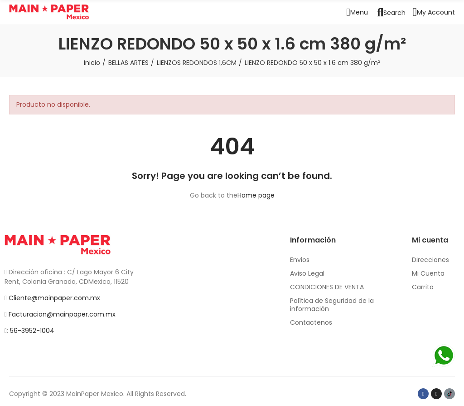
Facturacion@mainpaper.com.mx (62, 314)
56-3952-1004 (32, 330)
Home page (256, 195)
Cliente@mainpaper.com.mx (54, 297)
